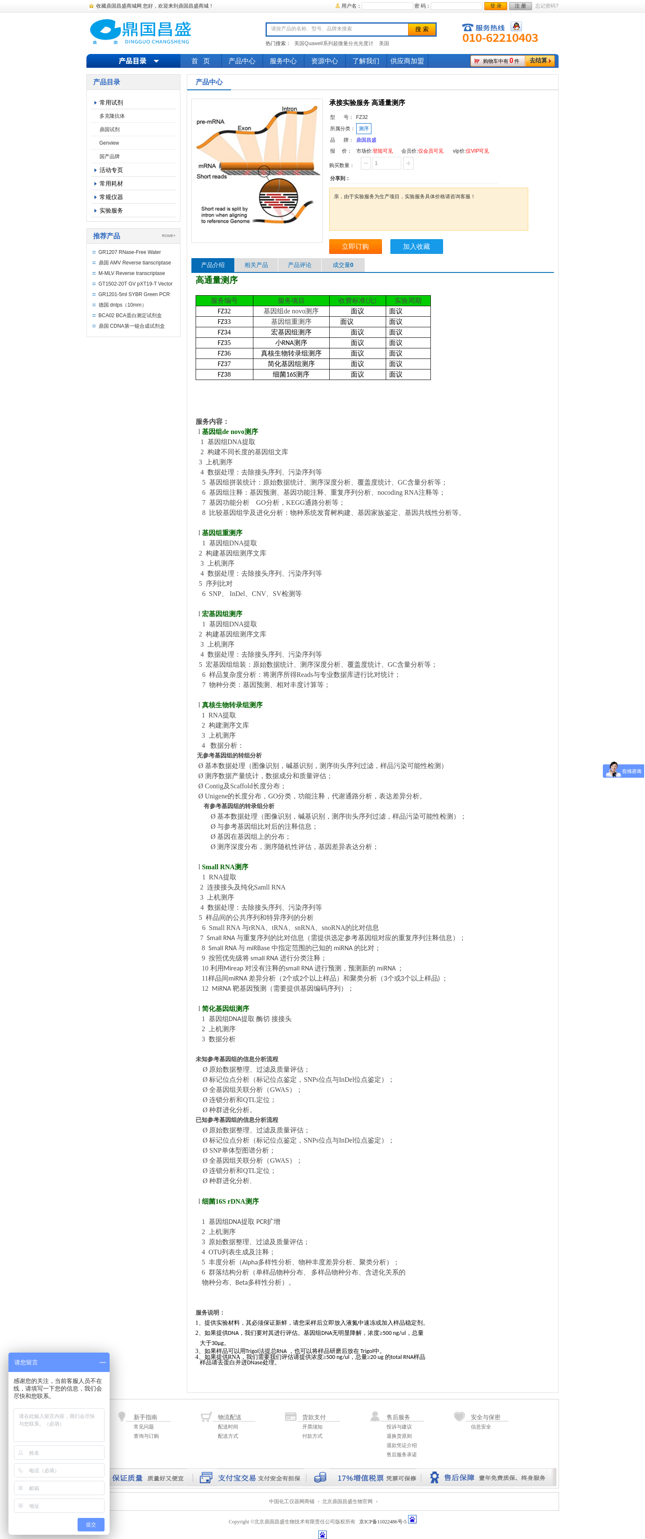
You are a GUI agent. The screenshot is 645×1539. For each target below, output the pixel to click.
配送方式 (228, 1436)
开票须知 (312, 1427)
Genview (109, 143)
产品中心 (241, 61)
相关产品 (256, 264)
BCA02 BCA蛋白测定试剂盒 (130, 315)
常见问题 (144, 1427)
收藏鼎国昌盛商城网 (119, 6)
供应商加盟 (407, 61)
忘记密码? (547, 6)
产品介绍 (213, 264)
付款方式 (312, 1436)
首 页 (200, 61)
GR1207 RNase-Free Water (130, 252)
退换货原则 (399, 1436)
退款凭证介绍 (402, 1445)
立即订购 (355, 246)
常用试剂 (111, 102)
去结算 (538, 60)
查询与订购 (146, 1436)
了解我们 (365, 61)
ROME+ (168, 236)
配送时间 (228, 1427)
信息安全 (481, 1427)
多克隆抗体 (112, 116)
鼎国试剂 (109, 129)
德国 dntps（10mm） (123, 305)
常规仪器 (111, 197)
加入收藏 (416, 246)
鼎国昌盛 (366, 140)
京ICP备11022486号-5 (382, 1522)
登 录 (496, 6)
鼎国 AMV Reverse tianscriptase (135, 263)
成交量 (343, 264)
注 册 (520, 6)
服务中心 (283, 61)
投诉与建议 (399, 1427)
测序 (364, 129)
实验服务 (111, 210)
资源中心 (324, 61)
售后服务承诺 (402, 1455)
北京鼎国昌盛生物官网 (347, 1501)
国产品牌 (109, 156)
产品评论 (300, 264)
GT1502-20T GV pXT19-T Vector (136, 284)
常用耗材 (111, 183)
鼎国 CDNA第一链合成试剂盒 (132, 326)
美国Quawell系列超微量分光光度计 (333, 43)
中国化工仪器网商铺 (291, 1501)
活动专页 (111, 170)
